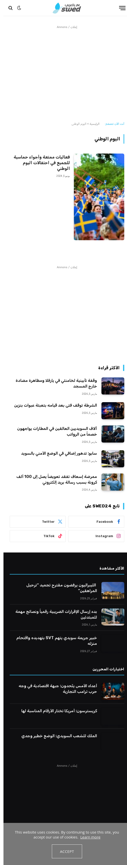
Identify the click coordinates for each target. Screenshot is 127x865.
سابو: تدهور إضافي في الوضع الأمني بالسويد (56, 453)
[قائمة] (119, 8)
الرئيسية (91, 124)
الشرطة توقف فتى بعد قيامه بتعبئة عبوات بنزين (52, 405)
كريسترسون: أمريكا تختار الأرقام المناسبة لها (56, 710)
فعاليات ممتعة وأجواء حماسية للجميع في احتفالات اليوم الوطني (38, 163)
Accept (64, 851)
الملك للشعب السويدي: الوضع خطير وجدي (56, 736)
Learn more (87, 837)
